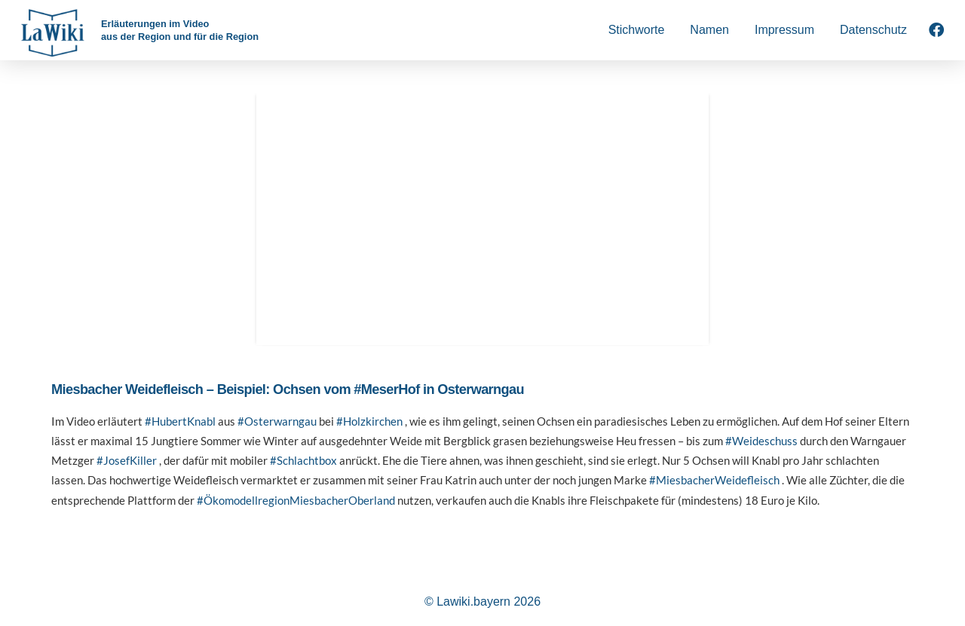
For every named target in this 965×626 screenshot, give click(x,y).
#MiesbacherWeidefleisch (714, 480)
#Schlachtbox (303, 460)
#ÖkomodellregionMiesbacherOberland (296, 500)
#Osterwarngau (277, 421)
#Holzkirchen (369, 421)
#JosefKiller (126, 460)
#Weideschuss (761, 440)
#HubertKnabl (180, 421)
